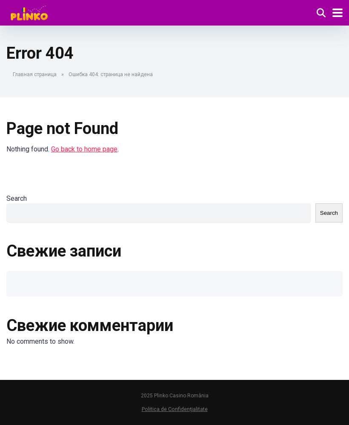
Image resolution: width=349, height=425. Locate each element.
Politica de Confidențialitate (175, 409)
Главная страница (35, 74)
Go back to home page (84, 149)
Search (16, 198)
